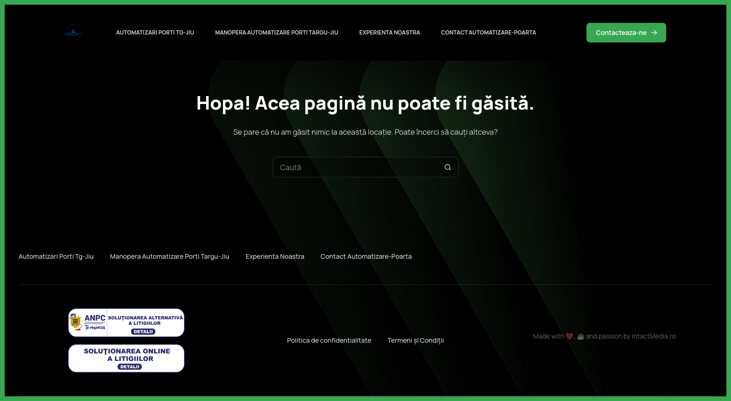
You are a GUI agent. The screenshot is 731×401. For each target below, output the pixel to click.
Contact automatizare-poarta (488, 32)
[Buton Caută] (448, 167)
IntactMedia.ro (654, 336)
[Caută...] (355, 167)
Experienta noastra (389, 32)
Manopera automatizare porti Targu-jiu (276, 32)
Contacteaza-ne (626, 32)
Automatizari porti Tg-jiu (155, 32)
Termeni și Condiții (415, 340)
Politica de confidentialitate (329, 340)
